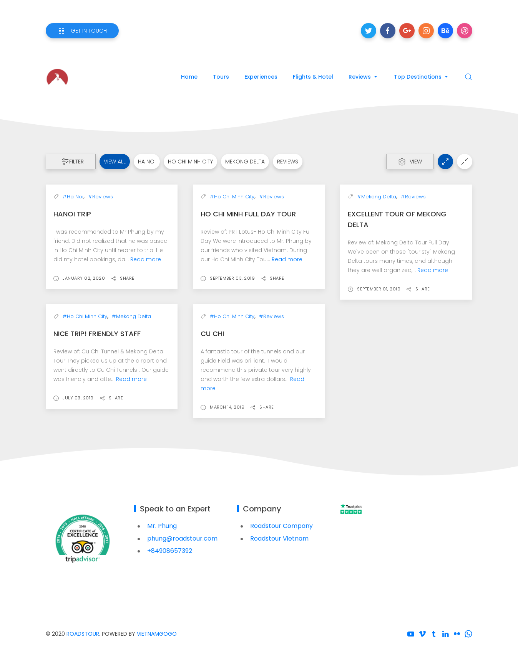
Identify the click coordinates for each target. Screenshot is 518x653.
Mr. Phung (162, 525)
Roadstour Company (281, 525)
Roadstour (82, 634)
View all (115, 161)
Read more (145, 259)
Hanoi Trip (72, 214)
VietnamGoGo (157, 634)
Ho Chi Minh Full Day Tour (248, 214)
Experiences (260, 77)
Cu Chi (212, 333)
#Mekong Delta (376, 196)
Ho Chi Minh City (190, 161)
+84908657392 (169, 550)
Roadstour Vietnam (279, 538)
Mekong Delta (245, 161)
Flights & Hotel (313, 77)
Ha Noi (147, 161)
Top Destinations (421, 77)
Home (189, 77)
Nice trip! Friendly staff (97, 333)
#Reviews (100, 196)
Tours (221, 77)
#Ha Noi (73, 196)
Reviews (364, 77)
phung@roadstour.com (182, 538)
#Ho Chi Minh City (232, 196)
